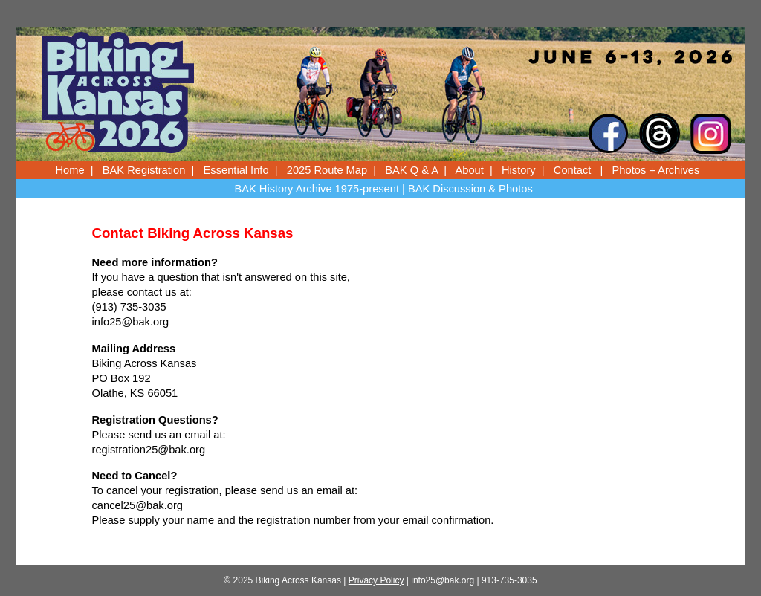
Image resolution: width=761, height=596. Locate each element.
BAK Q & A (411, 170)
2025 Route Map (327, 170)
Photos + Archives (656, 170)
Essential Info (236, 170)
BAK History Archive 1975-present (316, 189)
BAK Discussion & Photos (470, 189)
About (470, 170)
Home (70, 170)
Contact (573, 170)
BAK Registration (144, 170)
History (519, 170)
